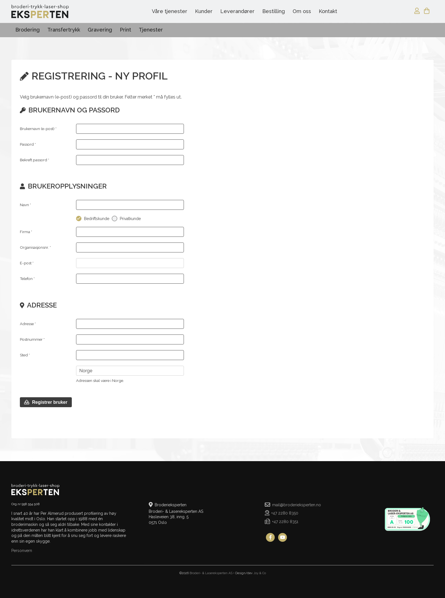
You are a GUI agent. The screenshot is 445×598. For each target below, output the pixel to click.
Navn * (25, 204)
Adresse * (28, 323)
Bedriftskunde (96, 218)
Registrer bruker (46, 402)
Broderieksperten (40, 11)
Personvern (21, 550)
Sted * (25, 355)
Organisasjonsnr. (35, 247)
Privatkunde (130, 218)
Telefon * (27, 278)
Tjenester (151, 30)
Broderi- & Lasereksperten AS (211, 573)
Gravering (100, 30)
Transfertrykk (63, 30)
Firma (26, 231)
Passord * (28, 144)
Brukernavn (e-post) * (38, 128)
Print (125, 30)
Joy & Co (259, 573)
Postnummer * (32, 339)
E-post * (26, 263)
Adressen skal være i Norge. (100, 380)
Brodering (27, 30)
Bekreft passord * (34, 160)
